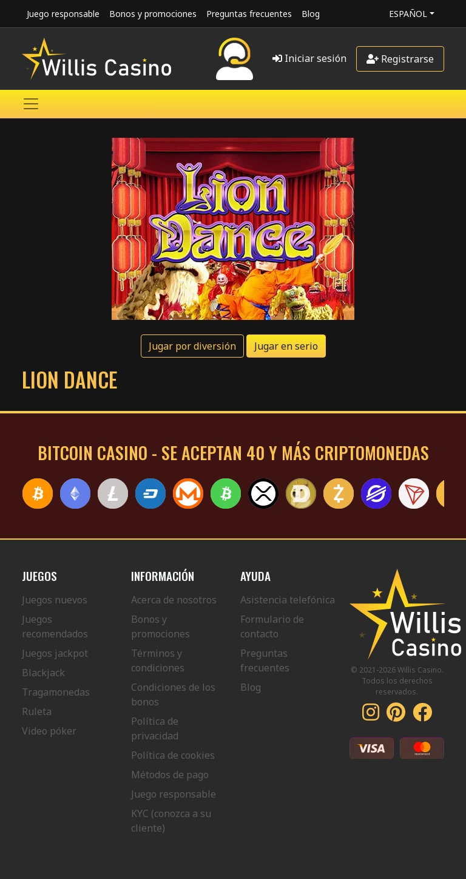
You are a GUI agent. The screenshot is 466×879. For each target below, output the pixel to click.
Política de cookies (173, 755)
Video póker (49, 731)
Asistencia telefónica (287, 599)
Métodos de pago (170, 774)
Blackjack (43, 672)
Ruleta (37, 711)
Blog (311, 13)
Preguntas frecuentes (249, 13)
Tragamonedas (56, 692)
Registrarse (400, 59)
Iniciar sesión (309, 58)
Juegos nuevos (54, 599)
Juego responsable (63, 13)
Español (408, 13)
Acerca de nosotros (174, 599)
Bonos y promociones (153, 13)
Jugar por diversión (192, 346)
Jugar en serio (286, 346)
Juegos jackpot (55, 653)
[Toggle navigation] (31, 103)
